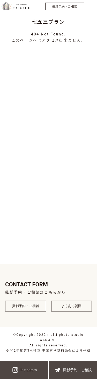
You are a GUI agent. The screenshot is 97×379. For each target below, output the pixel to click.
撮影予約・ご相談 (64, 6)
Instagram (24, 370)
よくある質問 (71, 306)
